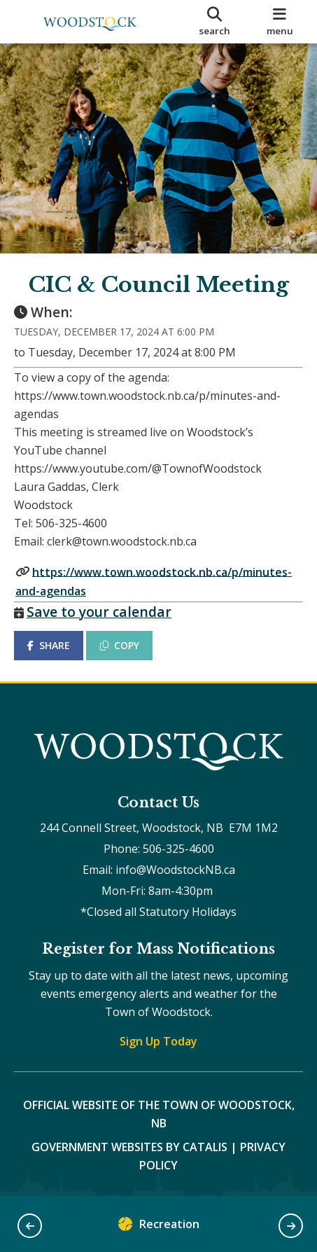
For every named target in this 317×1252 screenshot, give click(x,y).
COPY (119, 645)
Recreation (158, 1227)
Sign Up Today (158, 1041)
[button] (29, 1225)
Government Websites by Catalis (129, 1147)
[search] (214, 21)
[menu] (279, 21)
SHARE (48, 645)
